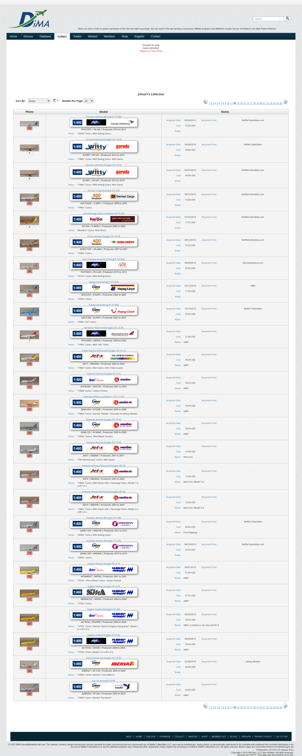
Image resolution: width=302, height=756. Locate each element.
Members (109, 36)
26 (280, 103)
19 (257, 103)
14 (241, 103)
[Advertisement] (151, 723)
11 (231, 103)
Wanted (92, 36)
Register (139, 36)
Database (45, 36)
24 (274, 103)
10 (228, 103)
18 (254, 103)
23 (270, 103)
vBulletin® (274, 749)
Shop (125, 36)
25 (277, 103)
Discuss (28, 36)
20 (261, 103)
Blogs (233, 736)
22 (267, 103)
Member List (219, 736)
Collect (62, 36)
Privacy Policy (263, 736)
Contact (155, 36)
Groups (246, 736)
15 (244, 103)
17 (251, 103)
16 (248, 103)
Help (129, 736)
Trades (77, 36)
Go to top (282, 736)
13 (238, 103)
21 (264, 103)
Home (13, 36)
